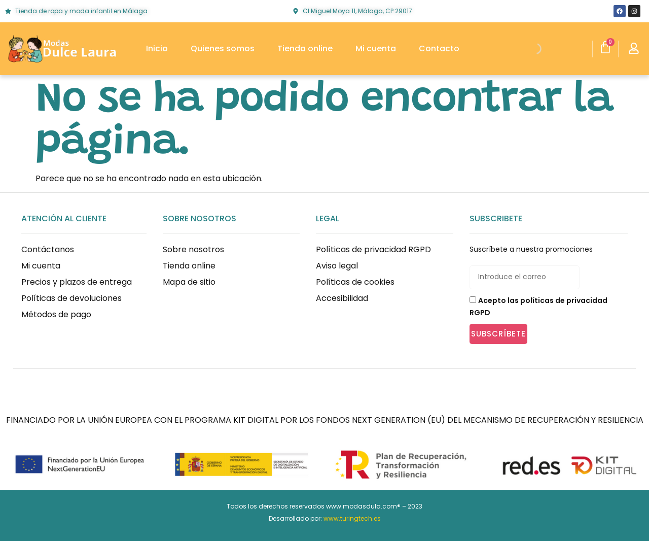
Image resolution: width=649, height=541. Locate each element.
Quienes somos (223, 48)
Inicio (157, 48)
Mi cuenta (375, 48)
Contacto (439, 48)
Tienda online (305, 48)
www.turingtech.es (352, 518)
